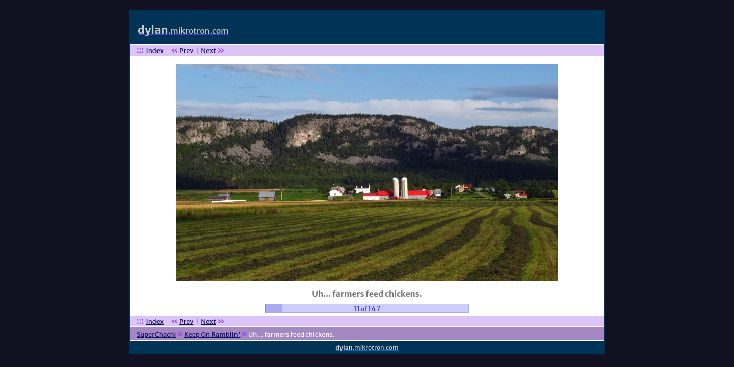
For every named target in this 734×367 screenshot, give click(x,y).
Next (208, 50)
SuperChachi (156, 334)
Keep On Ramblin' (212, 334)
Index (155, 50)
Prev (186, 50)
